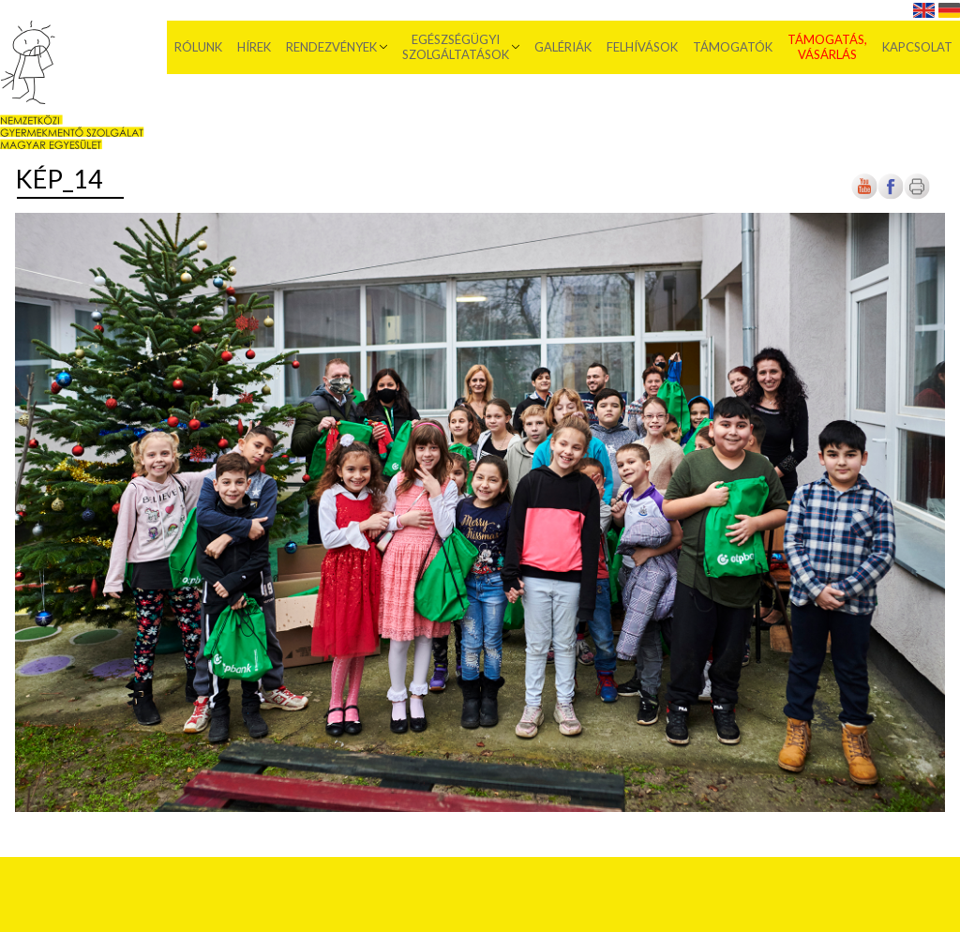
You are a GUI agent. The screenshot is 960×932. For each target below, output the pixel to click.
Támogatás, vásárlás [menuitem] (827, 47)
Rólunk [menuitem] (198, 46)
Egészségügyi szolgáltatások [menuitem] (455, 47)
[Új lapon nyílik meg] (891, 195)
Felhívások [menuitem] (642, 46)
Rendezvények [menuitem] (331, 46)
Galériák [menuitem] (563, 46)
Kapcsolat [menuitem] (917, 46)
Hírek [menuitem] (254, 46)
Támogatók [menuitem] (732, 46)
